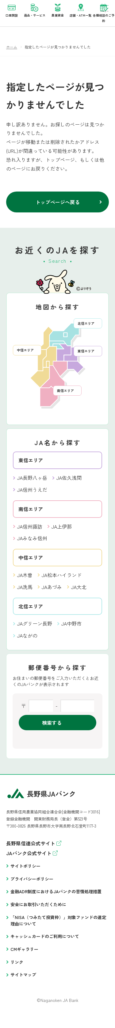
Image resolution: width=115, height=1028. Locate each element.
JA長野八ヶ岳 (32, 483)
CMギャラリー (24, 954)
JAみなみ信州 (32, 543)
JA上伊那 (62, 531)
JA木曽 (25, 580)
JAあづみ (52, 592)
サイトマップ (23, 980)
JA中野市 (71, 628)
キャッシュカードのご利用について (44, 941)
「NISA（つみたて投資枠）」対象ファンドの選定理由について (58, 925)
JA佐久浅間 (69, 483)
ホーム (11, 52)
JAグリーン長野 (34, 628)
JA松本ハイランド (62, 580)
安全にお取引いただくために (38, 909)
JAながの (27, 640)
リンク (16, 967)
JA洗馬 (25, 592)
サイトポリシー (25, 871)
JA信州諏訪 (29, 531)
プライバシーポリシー (31, 884)
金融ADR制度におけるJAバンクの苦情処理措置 (56, 897)
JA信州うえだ (32, 494)
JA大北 (78, 592)
